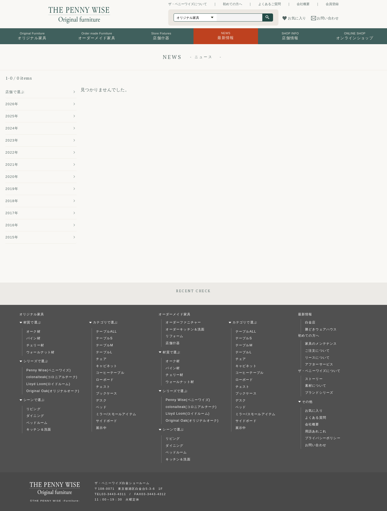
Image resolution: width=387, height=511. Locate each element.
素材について (315, 385)
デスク (101, 400)
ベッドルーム (37, 423)
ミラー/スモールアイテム (116, 414)
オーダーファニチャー (183, 322)
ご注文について (317, 351)
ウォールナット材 (40, 352)
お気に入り (314, 411)
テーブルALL (106, 331)
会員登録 (332, 4)
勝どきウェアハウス (321, 329)
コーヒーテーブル (110, 373)
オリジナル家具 (31, 314)
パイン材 (33, 338)
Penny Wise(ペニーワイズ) (48, 370)
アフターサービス (319, 364)
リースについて (317, 358)
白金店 (310, 322)
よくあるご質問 (269, 4)
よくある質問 (315, 418)
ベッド (101, 407)
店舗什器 (173, 343)
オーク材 (33, 331)
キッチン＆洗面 (38, 429)
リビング (33, 409)
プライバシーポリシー (323, 438)
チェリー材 (35, 345)
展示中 (101, 428)
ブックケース (106, 393)
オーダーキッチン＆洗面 (185, 329)
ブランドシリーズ (319, 392)
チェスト (103, 387)
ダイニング (35, 416)
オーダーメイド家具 (175, 314)
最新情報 (305, 314)
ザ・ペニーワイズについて (187, 4)
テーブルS (104, 338)
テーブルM (104, 345)
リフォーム (174, 336)
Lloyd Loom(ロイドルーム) (48, 384)
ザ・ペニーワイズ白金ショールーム (122, 483)
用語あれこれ (315, 431)
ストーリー (314, 379)
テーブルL (104, 352)
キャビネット (106, 366)
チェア (101, 359)
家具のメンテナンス (321, 344)
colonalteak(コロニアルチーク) (51, 377)
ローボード (105, 380)
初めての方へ (232, 4)
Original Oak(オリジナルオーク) (52, 391)
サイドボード (106, 421)
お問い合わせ (315, 445)
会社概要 (303, 4)
